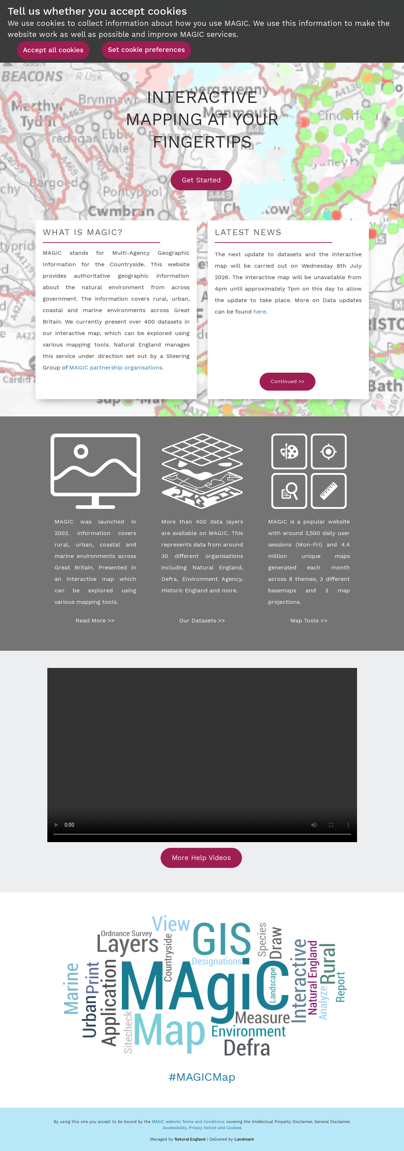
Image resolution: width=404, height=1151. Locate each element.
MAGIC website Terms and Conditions (188, 1121)
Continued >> (287, 381)
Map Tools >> (309, 620)
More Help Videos (201, 858)
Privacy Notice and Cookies (215, 1128)
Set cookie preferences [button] (146, 50)
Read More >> (95, 620)
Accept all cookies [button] (53, 50)
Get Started (207, 180)
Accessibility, (176, 1128)
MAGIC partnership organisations (115, 367)
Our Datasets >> (202, 620)
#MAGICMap (202, 1077)
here (259, 311)
